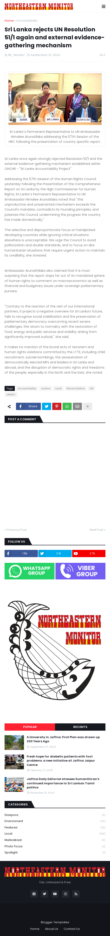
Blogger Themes (55, 913)
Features (55, 827)
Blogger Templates (55, 922)
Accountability (26, 20)
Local (58, 388)
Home (9, 20)
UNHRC (11, 394)
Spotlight (55, 852)
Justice (45, 388)
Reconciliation (76, 388)
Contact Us (72, 929)
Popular (30, 727)
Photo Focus (55, 846)
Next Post (96, 530)
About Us (51, 929)
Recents (80, 727)
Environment (55, 821)
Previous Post (17, 530)
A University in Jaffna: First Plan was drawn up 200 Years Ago (63, 739)
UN (91, 388)
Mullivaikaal (55, 840)
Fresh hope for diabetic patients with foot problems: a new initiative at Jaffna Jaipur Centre (61, 761)
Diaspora (55, 815)
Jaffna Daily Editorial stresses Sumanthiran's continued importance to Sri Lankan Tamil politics (63, 783)
